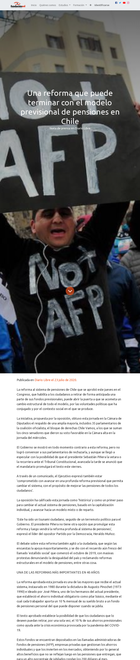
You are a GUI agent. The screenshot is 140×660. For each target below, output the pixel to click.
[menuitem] (34, 5)
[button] (90, 5)
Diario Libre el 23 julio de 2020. (56, 380)
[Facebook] (116, 2)
